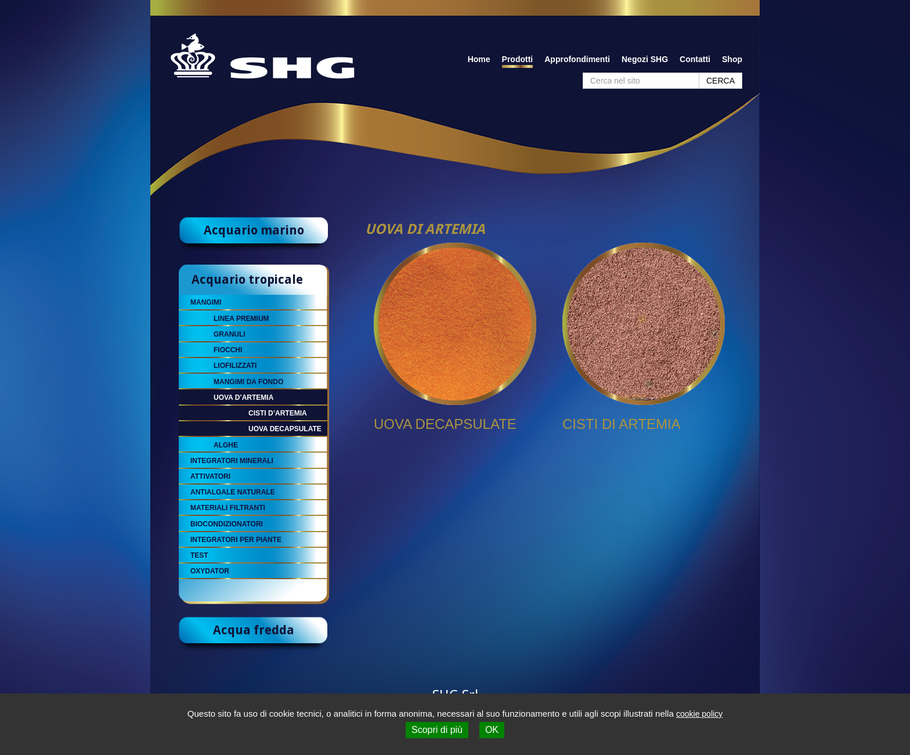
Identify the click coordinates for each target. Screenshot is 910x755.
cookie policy (699, 713)
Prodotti (517, 59)
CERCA (720, 80)
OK (492, 730)
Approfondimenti (577, 59)
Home (479, 59)
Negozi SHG (645, 59)
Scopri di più (437, 730)
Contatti (695, 59)
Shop (732, 59)
